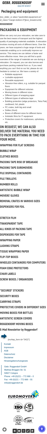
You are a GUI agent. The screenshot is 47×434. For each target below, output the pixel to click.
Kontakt (7, 344)
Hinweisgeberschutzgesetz (16, 361)
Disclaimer (8, 357)
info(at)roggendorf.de (13, 383)
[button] (43, 4)
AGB (6, 351)
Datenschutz (9, 354)
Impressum (9, 347)
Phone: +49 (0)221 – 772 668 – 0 (19, 376)
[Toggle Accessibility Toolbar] (42, 429)
